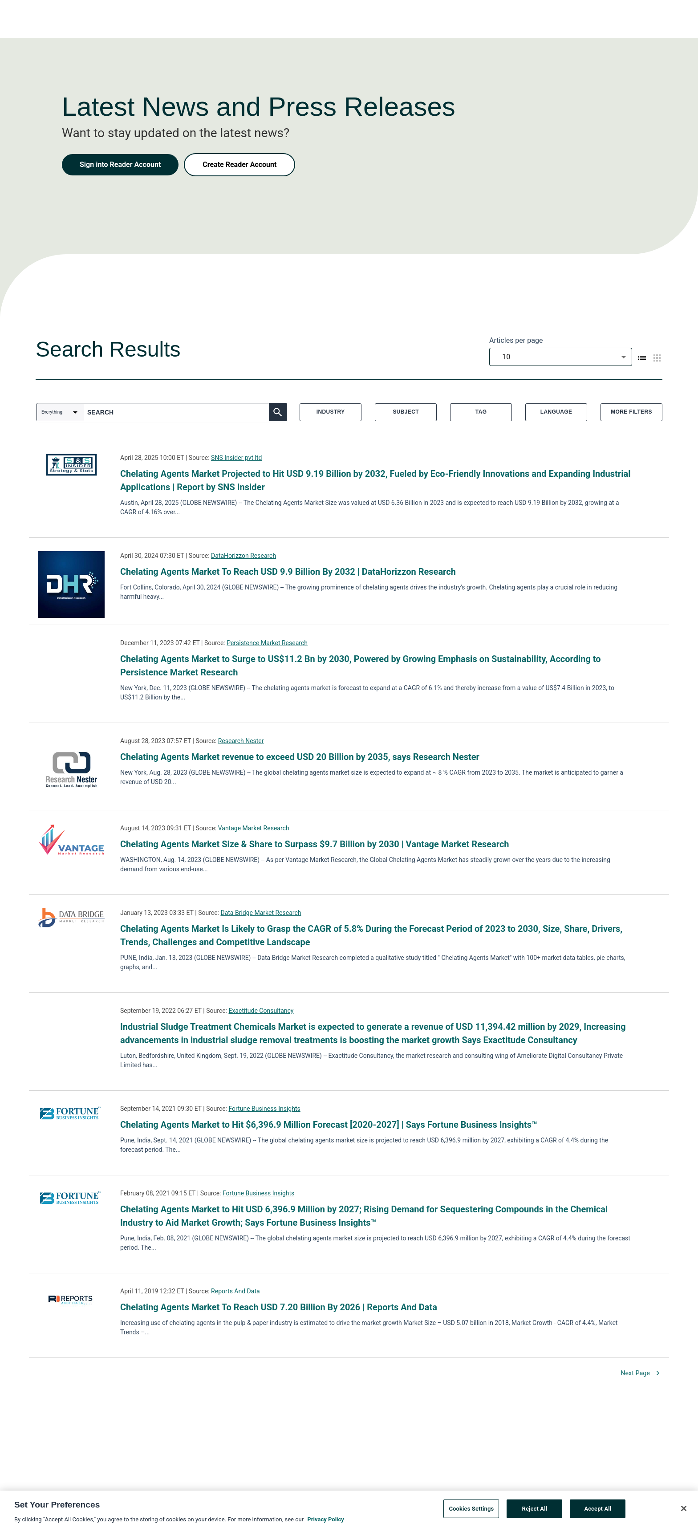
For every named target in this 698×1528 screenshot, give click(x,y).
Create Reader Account (239, 164)
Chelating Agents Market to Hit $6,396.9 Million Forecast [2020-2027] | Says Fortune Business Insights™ (328, 1124)
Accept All (597, 1511)
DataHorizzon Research (243, 555)
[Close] (684, 1511)
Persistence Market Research (267, 642)
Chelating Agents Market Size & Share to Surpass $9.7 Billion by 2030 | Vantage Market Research (314, 844)
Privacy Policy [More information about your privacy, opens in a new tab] (325, 1522)
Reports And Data (235, 1291)
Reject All (535, 1511)
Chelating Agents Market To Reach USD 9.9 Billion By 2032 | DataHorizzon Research (288, 571)
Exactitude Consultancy (260, 1010)
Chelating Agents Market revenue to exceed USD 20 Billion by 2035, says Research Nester (299, 757)
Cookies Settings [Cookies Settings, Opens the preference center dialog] (471, 1511)
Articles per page (516, 340)
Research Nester (241, 740)
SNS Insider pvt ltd (236, 457)
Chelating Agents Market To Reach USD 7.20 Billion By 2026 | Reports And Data (278, 1307)
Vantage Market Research (253, 828)
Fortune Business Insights (264, 1108)
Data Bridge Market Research (260, 912)
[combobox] (560, 357)
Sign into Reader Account (120, 164)
